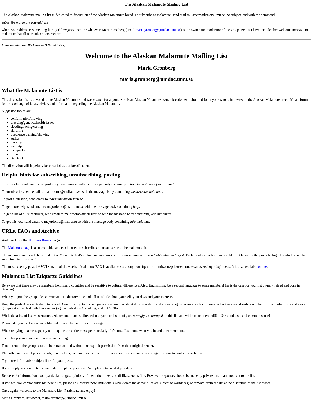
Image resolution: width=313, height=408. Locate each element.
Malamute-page (19, 248)
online (262, 266)
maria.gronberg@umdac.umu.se (157, 30)
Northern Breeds (40, 240)
